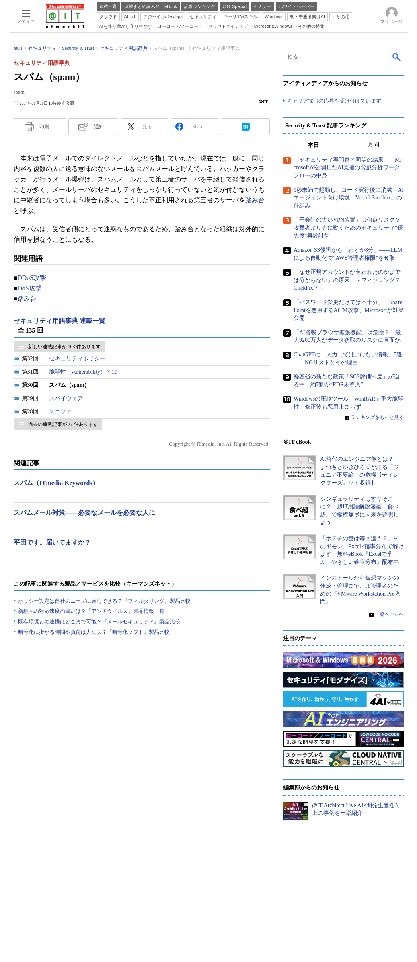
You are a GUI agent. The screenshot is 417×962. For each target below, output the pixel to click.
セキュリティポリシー (77, 359)
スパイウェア (66, 398)
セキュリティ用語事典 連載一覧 (59, 320)
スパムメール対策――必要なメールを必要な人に (84, 512)
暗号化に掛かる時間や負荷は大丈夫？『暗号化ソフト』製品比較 (94, 632)
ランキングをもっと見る (377, 417)
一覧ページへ (389, 614)
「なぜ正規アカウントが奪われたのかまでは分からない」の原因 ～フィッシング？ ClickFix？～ (350, 280)
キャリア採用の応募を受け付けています (334, 101)
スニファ (60, 412)
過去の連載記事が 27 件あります (63, 424)
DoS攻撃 (29, 288)
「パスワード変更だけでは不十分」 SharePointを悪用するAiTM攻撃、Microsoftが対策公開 (349, 310)
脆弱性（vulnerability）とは (83, 372)
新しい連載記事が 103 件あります (64, 346)
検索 (397, 56)
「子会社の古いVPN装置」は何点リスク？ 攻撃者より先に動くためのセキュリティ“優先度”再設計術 (350, 227)
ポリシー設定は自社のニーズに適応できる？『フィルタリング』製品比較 (104, 601)
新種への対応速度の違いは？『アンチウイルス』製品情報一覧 (91, 611)
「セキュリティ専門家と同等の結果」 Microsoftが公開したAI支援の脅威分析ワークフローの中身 (347, 168)
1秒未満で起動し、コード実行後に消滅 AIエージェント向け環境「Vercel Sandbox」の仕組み (349, 198)
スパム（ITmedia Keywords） (56, 482)
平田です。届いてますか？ (52, 542)
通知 (99, 127)
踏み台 (255, 200)
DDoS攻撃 (31, 277)
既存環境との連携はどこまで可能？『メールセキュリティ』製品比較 (99, 622)
